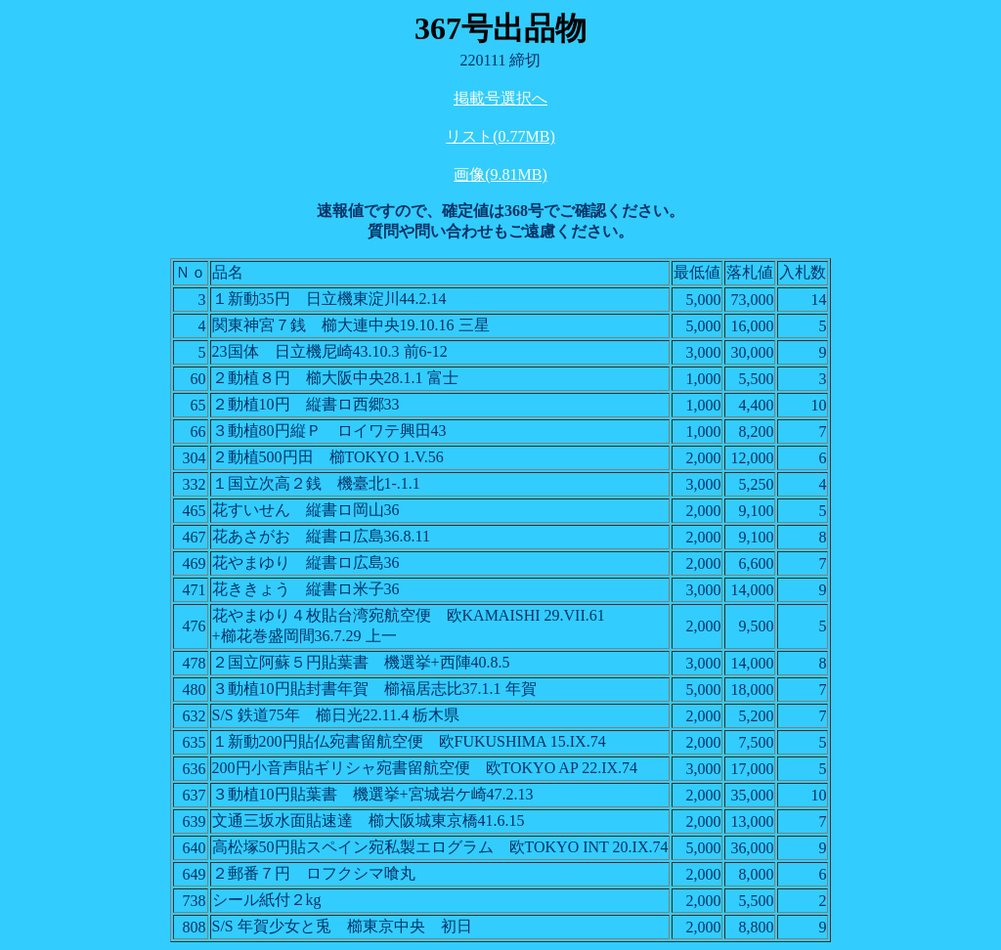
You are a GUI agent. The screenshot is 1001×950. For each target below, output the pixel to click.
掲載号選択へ (500, 98)
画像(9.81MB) (500, 174)
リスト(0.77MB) (500, 136)
